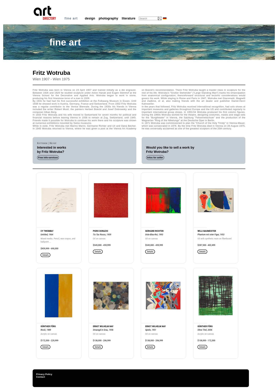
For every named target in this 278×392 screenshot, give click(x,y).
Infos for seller (155, 157)
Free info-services (48, 157)
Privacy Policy (44, 374)
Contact (40, 377)
